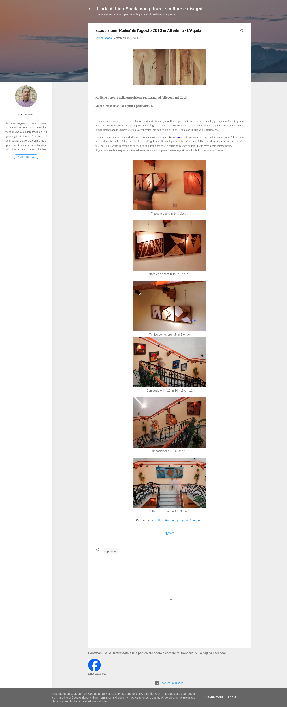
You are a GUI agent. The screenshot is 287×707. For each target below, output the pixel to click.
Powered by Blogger (169, 682)
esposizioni (111, 551)
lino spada (25, 114)
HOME (169, 534)
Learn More (215, 697)
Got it (231, 697)
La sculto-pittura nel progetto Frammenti (176, 520)
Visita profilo (26, 157)
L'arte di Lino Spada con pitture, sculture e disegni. (150, 8)
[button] (241, 31)
